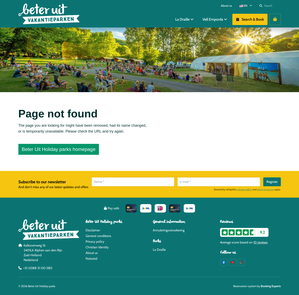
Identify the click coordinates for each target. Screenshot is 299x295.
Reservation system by (257, 286)
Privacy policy (95, 241)
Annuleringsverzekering (169, 230)
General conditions (98, 236)
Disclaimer (93, 230)
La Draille (159, 250)
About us (92, 253)
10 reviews (260, 242)
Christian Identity (97, 247)
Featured (91, 258)
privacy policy (245, 189)
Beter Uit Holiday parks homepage (59, 149)
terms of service (265, 189)
